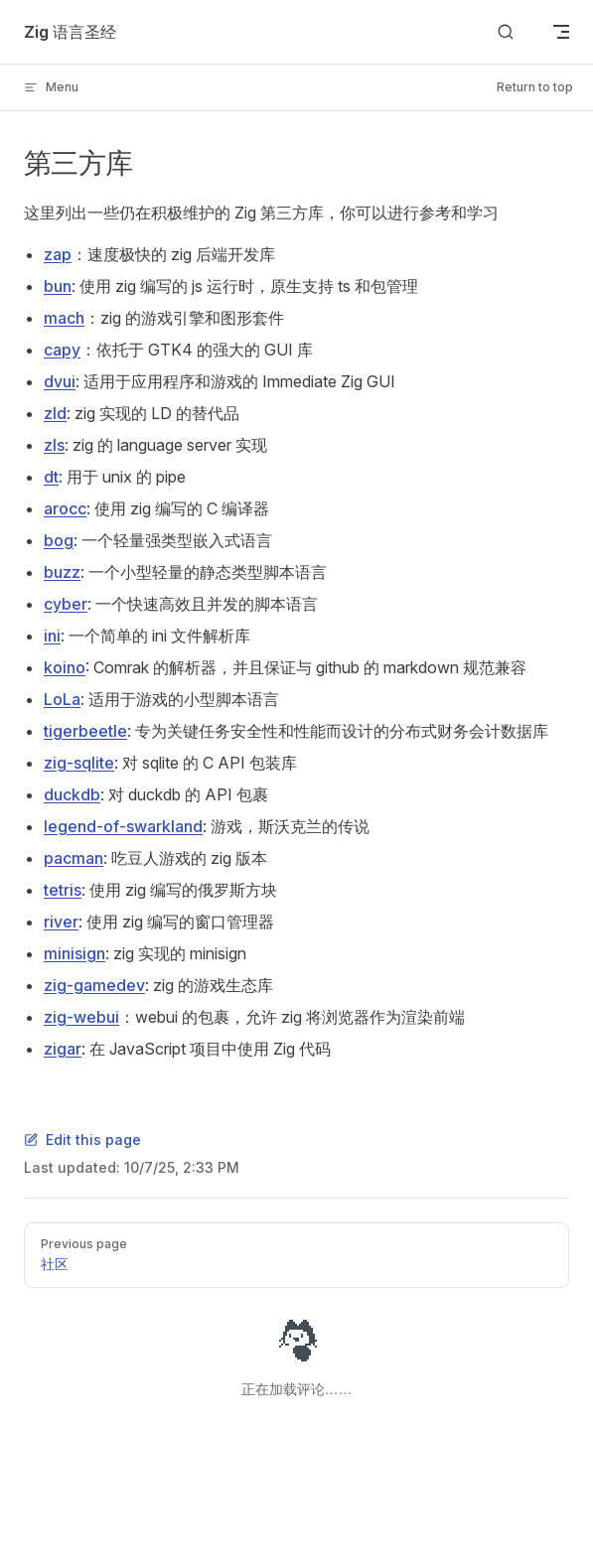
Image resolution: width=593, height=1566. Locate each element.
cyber (65, 604)
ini (52, 635)
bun (58, 286)
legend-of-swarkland (123, 826)
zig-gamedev (94, 985)
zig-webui (81, 1017)
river (61, 921)
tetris (62, 890)
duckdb (72, 794)
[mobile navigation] (561, 32)
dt (51, 477)
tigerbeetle (85, 731)
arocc (65, 508)
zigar (62, 1049)
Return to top (535, 86)
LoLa (62, 699)
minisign (74, 953)
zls (54, 445)
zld (55, 413)
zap (58, 254)
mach (64, 318)
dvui (59, 381)
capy (62, 349)
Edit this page (82, 1139)
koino (64, 667)
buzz (62, 572)
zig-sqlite (79, 763)
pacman (73, 858)
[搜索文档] (505, 32)
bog (59, 540)
